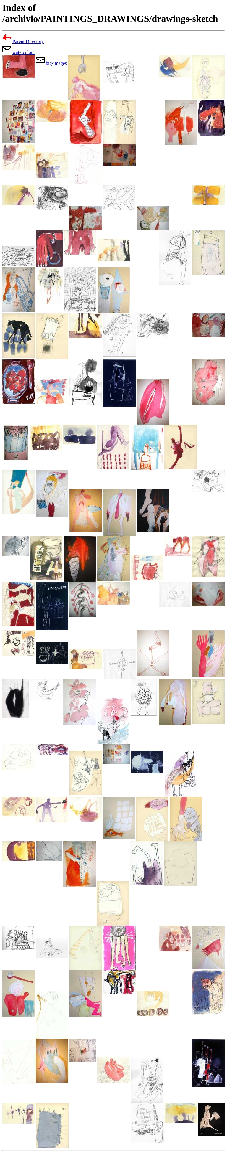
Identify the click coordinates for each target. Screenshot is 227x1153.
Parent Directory (28, 41)
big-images (56, 63)
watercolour (23, 52)
